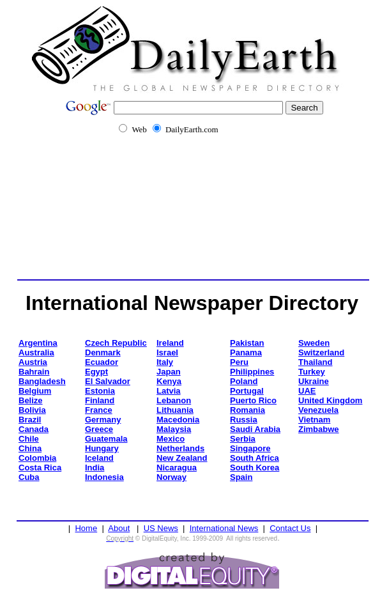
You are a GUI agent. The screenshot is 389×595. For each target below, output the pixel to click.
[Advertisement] (196, 213)
